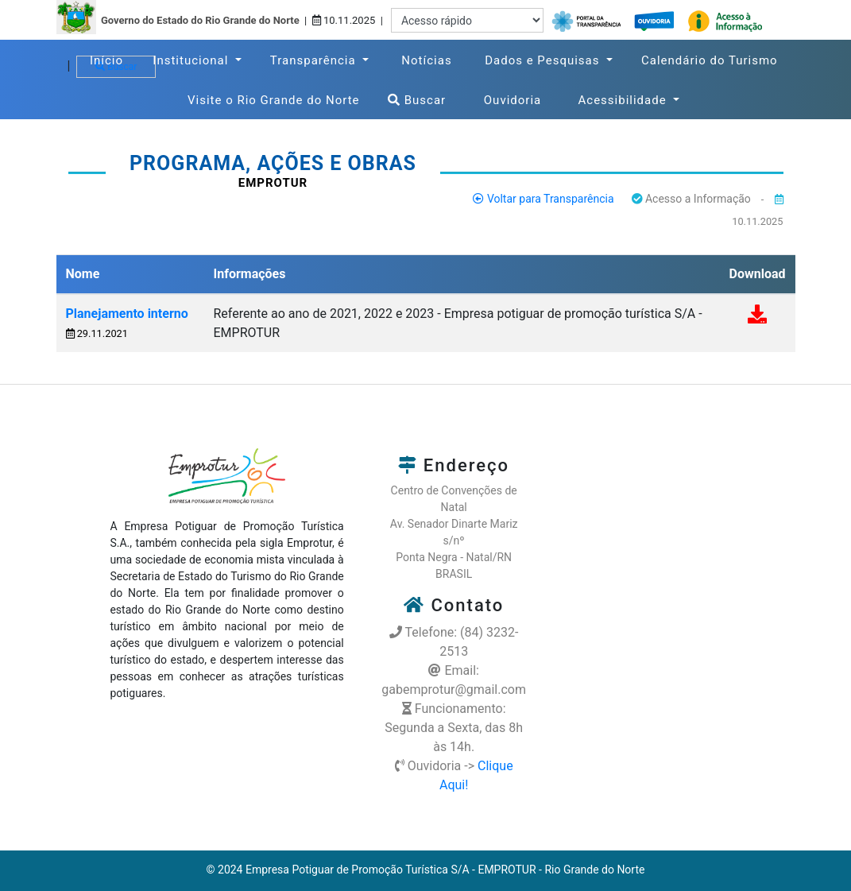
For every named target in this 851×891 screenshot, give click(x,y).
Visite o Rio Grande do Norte (277, 99)
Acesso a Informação (691, 198)
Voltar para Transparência (543, 198)
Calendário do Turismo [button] (709, 60)
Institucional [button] (192, 60)
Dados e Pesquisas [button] (544, 60)
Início (110, 59)
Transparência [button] (315, 60)
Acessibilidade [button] (624, 100)
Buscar (417, 100)
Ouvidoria (519, 99)
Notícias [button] (427, 60)
